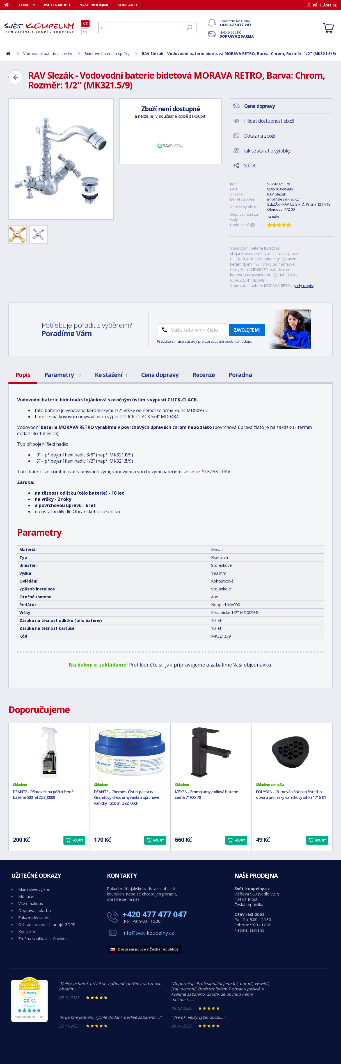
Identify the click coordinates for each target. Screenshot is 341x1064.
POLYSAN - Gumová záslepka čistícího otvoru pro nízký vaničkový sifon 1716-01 (291, 794)
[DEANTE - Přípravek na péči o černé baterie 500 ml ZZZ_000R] (49, 752)
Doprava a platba (34, 910)
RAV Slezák (276, 194)
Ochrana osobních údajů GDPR (46, 924)
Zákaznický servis (34, 917)
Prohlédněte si (146, 664)
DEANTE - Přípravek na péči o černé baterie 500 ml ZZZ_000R (43, 794)
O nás (25, 4)
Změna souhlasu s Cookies (42, 938)
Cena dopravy (159, 375)
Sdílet (250, 165)
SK (85, 31)
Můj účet (26, 896)
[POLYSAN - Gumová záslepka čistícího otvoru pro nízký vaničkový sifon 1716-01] (292, 752)
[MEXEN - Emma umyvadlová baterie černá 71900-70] (211, 752)
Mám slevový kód (34, 889)
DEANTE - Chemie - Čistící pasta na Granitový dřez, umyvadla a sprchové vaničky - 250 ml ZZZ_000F (126, 797)
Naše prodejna (93, 4)
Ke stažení (111, 375)
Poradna (240, 375)
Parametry (62, 375)
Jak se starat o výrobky (267, 150)
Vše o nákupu (57, 4)
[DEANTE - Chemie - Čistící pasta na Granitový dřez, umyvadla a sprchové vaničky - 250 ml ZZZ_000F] (130, 752)
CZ (85, 23)
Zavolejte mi (247, 330)
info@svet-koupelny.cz (148, 932)
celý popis (304, 285)
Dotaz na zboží (259, 135)
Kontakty (128, 4)
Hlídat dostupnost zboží (269, 120)
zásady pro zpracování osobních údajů (218, 341)
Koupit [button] (77, 840)
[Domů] (9, 5)
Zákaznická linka (236, 22)
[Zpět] (15, 77)
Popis (22, 375)
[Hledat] (147, 27)
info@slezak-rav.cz (283, 199)
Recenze (204, 375)
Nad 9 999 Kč (236, 34)
